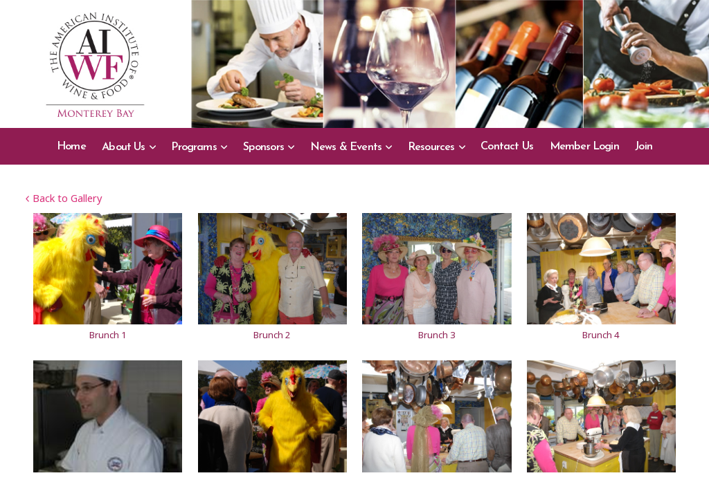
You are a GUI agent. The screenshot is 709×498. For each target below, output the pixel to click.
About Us (123, 147)
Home (71, 146)
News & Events (346, 147)
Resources (431, 147)
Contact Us (507, 146)
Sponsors (264, 147)
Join (643, 146)
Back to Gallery (64, 198)
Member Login (584, 146)
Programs (194, 147)
